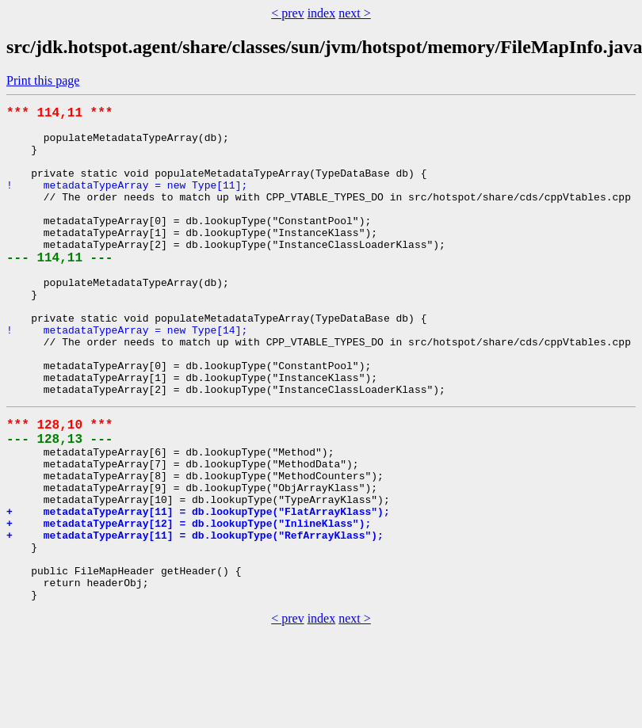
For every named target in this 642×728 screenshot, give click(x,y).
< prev (287, 13)
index (322, 13)
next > (354, 13)
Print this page (42, 80)
